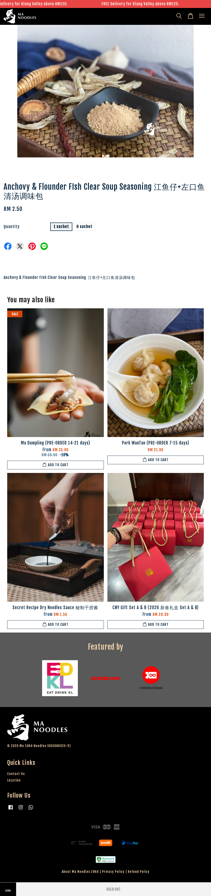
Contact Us (16, 774)
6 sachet (84, 226)
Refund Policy (138, 871)
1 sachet (61, 226)
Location (14, 780)
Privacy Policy (113, 871)
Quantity (11, 226)
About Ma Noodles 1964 (80, 871)
